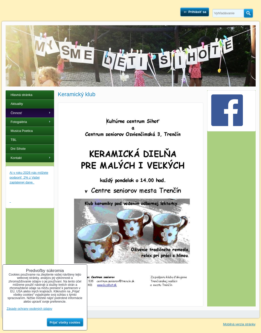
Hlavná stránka (21, 95)
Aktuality (17, 104)
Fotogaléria (19, 122)
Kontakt (16, 158)
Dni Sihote (18, 149)
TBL (14, 140)
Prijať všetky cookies (65, 322)
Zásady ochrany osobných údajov (29, 309)
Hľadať (248, 13)
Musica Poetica (22, 131)
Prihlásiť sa (197, 12)
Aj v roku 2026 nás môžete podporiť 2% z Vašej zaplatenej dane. (29, 177)
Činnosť (16, 113)
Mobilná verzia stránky (239, 324)
